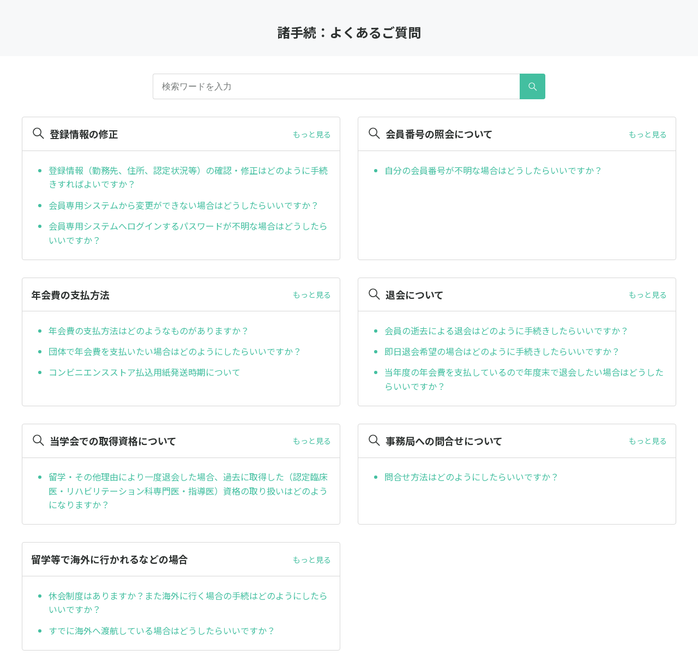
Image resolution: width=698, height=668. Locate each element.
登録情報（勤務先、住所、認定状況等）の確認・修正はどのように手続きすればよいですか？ (188, 177)
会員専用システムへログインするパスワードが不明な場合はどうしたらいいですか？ (188, 232)
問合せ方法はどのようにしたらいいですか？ (471, 476)
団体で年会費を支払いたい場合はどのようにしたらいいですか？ (175, 351)
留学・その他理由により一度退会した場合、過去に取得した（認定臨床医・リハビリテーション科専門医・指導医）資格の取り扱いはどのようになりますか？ (188, 490)
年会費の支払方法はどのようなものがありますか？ (149, 330)
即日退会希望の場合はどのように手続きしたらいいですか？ (502, 351)
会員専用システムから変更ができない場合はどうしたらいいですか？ (184, 205)
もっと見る (312, 134)
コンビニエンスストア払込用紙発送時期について (144, 371)
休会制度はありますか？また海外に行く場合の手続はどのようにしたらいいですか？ (188, 602)
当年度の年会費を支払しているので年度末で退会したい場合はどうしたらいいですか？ (524, 379)
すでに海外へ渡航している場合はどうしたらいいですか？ (162, 630)
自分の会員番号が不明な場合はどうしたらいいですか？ (493, 170)
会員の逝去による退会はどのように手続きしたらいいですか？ (506, 330)
